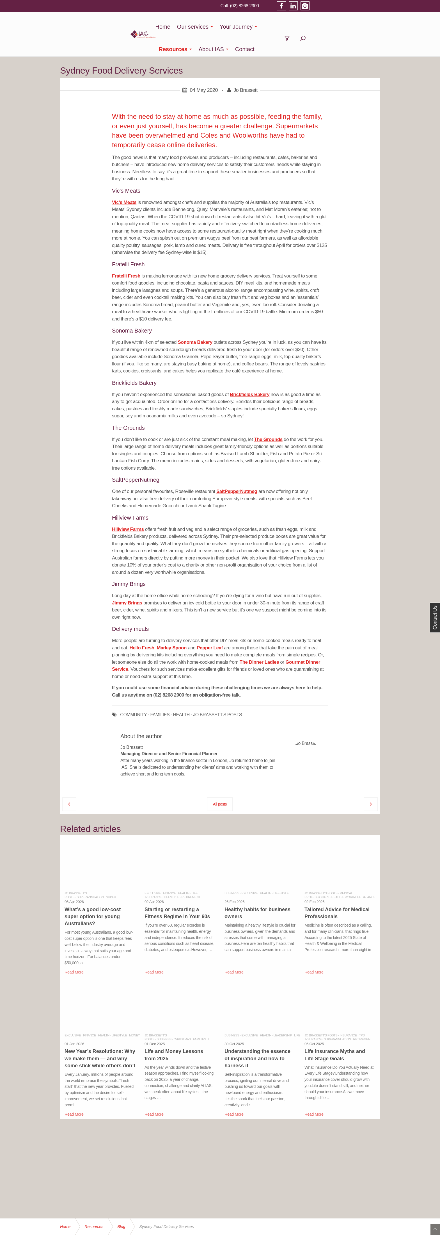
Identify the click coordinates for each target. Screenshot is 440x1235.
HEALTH (181, 692)
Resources (267, 27)
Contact (339, 27)
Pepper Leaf (210, 625)
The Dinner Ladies (259, 639)
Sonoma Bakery (195, 319)
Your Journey (225, 27)
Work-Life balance (360, 874)
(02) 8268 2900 (313, 5)
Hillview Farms (128, 507)
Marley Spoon (172, 625)
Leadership (217, 1016)
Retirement (191, 874)
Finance (169, 870)
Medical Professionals (328, 872)
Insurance (348, 1013)
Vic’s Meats (124, 180)
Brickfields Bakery (249, 372)
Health (183, 870)
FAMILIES (159, 692)
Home (151, 27)
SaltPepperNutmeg (236, 469)
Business (231, 870)
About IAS (305, 27)
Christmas (182, 1016)
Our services (181, 27)
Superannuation (90, 874)
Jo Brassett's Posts (320, 870)
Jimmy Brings (127, 580)
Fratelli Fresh (126, 253)
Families (199, 1016)
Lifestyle (171, 874)
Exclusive (153, 870)
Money (134, 1013)
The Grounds (268, 417)
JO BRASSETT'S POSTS (217, 692)
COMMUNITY (133, 692)
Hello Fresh (142, 625)
